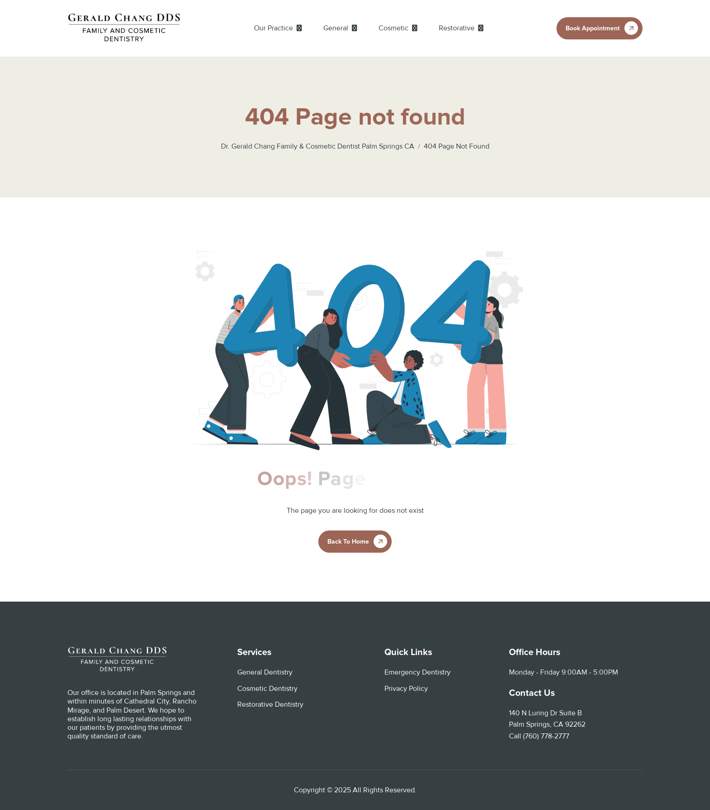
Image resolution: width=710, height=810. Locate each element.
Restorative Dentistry (270, 704)
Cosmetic (393, 28)
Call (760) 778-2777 (539, 736)
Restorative (457, 28)
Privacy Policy (406, 688)
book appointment (593, 28)
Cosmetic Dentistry (267, 688)
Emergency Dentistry (417, 672)
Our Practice (273, 28)
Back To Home (348, 541)
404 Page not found (456, 146)
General (335, 28)
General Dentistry (265, 672)
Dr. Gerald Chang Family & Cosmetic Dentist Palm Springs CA (317, 146)
